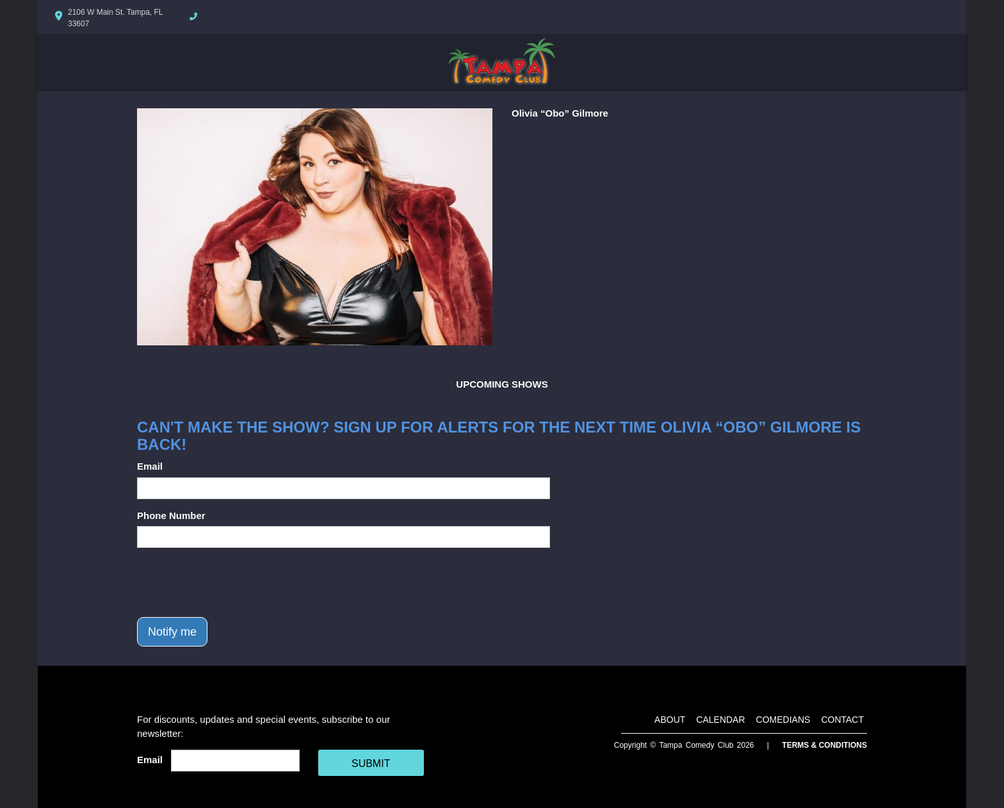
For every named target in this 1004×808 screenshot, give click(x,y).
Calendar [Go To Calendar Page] (720, 719)
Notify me (172, 631)
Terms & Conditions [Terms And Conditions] (824, 745)
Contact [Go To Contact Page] (842, 719)
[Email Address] (235, 760)
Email (150, 466)
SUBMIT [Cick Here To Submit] (371, 763)
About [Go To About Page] (669, 719)
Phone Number (171, 515)
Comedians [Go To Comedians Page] (783, 719)
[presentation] (234, 582)
